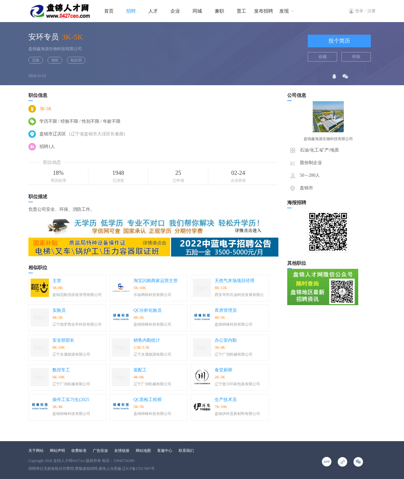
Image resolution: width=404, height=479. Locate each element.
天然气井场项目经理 (234, 280)
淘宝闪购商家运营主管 (156, 280)
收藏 (322, 56)
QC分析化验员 (148, 310)
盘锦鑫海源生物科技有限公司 (55, 48)
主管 (56, 280)
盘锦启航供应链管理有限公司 (77, 295)
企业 (175, 11)
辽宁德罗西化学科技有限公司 (77, 324)
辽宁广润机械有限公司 (233, 354)
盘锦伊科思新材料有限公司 (237, 413)
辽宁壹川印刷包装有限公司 (237, 384)
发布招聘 (263, 11)
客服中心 (164, 450)
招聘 (131, 11)
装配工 (140, 370)
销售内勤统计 (147, 340)
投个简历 (339, 41)
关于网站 (36, 450)
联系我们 (186, 450)
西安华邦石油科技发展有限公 (239, 295)
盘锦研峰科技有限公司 (152, 324)
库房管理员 (226, 310)
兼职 (219, 11)
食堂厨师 (223, 370)
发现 (284, 11)
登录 (359, 11)
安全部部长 (63, 340)
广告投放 (100, 450)
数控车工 (61, 370)
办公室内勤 (226, 340)
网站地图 (143, 450)
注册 (371, 11)
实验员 (59, 310)
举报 (356, 56)
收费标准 (78, 450)
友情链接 (121, 450)
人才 (153, 11)
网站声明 (57, 450)
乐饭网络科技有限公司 (152, 295)
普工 (241, 11)
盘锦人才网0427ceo (69, 460)
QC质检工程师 (148, 399)
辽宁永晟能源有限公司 (71, 354)
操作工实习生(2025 (70, 399)
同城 (197, 11)
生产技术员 (226, 399)
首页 (109, 11)
